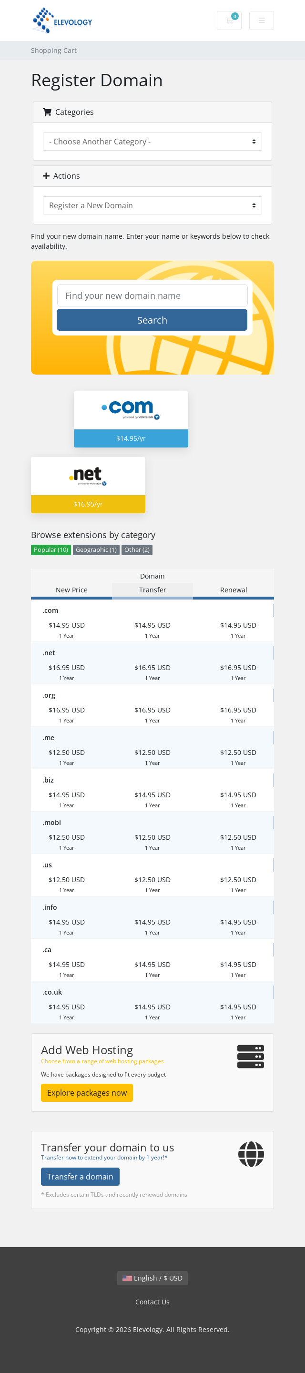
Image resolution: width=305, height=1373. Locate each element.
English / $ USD (152, 1277)
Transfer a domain (80, 1176)
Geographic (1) (96, 550)
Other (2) (137, 550)
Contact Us (152, 1301)
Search (152, 320)
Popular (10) (51, 550)
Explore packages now (87, 1093)
